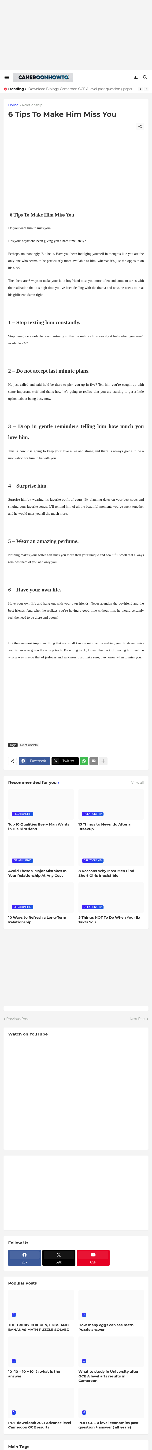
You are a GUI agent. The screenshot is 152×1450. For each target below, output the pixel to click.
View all (137, 782)
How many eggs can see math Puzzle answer (105, 1327)
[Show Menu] (6, 77)
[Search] (146, 77)
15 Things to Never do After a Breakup (104, 826)
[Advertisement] (76, 35)
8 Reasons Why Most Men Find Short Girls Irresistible (106, 873)
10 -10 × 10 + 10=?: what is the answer (34, 1373)
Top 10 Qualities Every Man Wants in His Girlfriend (38, 826)
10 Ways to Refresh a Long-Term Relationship (37, 919)
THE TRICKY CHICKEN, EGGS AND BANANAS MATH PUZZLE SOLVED (38, 1327)
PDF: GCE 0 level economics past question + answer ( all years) (108, 1425)
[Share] (140, 126)
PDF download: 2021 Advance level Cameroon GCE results (39, 1425)
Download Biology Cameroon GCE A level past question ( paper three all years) (82, 89)
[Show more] (103, 761)
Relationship (32, 105)
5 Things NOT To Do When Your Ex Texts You (109, 919)
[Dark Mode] (136, 77)
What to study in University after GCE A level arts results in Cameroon (108, 1376)
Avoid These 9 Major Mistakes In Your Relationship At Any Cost (37, 873)
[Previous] (140, 89)
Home (13, 105)
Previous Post (17, 1019)
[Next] (146, 89)
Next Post (138, 1019)
